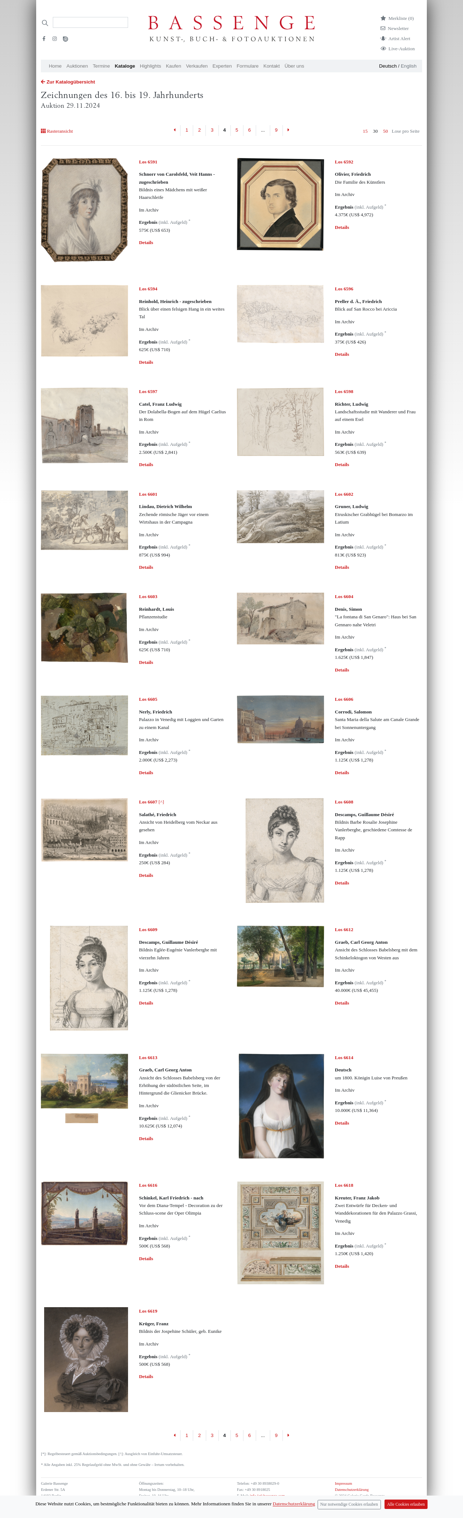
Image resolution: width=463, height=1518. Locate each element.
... (263, 130)
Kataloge (125, 66)
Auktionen (77, 66)
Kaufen (173, 66)
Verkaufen (197, 66)
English (409, 66)
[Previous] (175, 130)
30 (375, 131)
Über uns (294, 66)
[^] (151, 802)
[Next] (288, 130)
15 (365, 131)
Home (55, 66)
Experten (222, 66)
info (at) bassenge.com (267, 1496)
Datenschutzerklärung (352, 1490)
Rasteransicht (57, 131)
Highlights (150, 66)
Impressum (343, 1483)
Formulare (248, 66)
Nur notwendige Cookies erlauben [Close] (349, 1504)
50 (385, 131)
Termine (101, 66)
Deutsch (388, 66)
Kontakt (271, 66)
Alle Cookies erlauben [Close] (406, 1504)
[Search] (90, 22)
